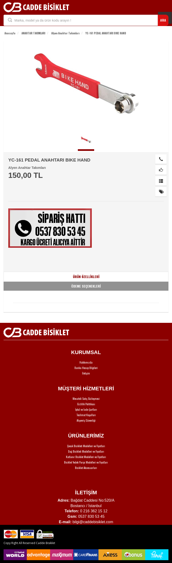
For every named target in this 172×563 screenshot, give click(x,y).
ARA (163, 20)
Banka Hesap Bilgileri (86, 368)
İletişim (86, 373)
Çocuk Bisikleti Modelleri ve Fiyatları (86, 446)
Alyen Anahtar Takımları (65, 33)
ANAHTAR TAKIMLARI (33, 33)
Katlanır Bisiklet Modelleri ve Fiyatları (86, 457)
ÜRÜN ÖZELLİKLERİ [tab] (86, 276)
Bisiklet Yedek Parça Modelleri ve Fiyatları (86, 462)
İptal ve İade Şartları (86, 409)
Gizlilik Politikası (86, 404)
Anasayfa (9, 33)
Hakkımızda (86, 362)
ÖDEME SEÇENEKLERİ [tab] (86, 286)
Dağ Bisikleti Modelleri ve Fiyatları (86, 451)
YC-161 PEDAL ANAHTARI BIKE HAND (105, 33)
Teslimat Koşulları (86, 415)
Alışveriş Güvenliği (86, 420)
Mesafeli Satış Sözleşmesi (86, 399)
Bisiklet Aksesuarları (86, 468)
